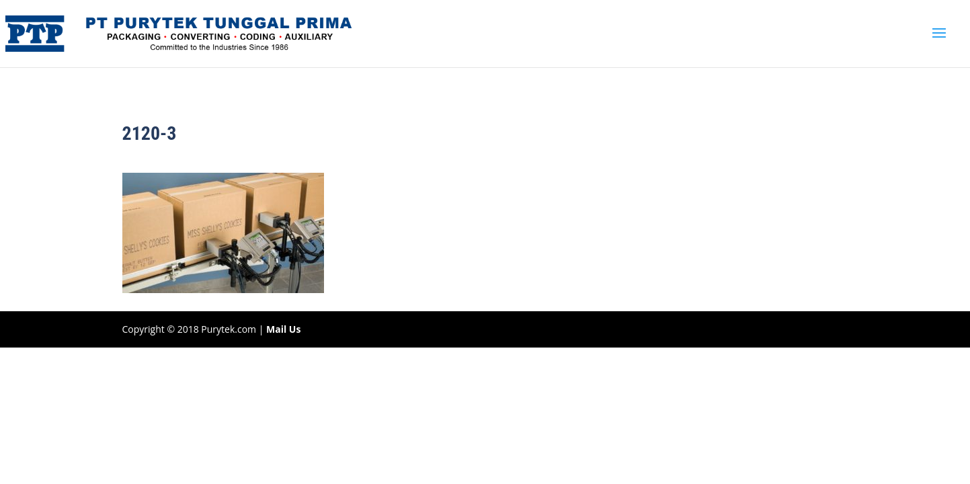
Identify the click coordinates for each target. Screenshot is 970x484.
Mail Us (283, 329)
